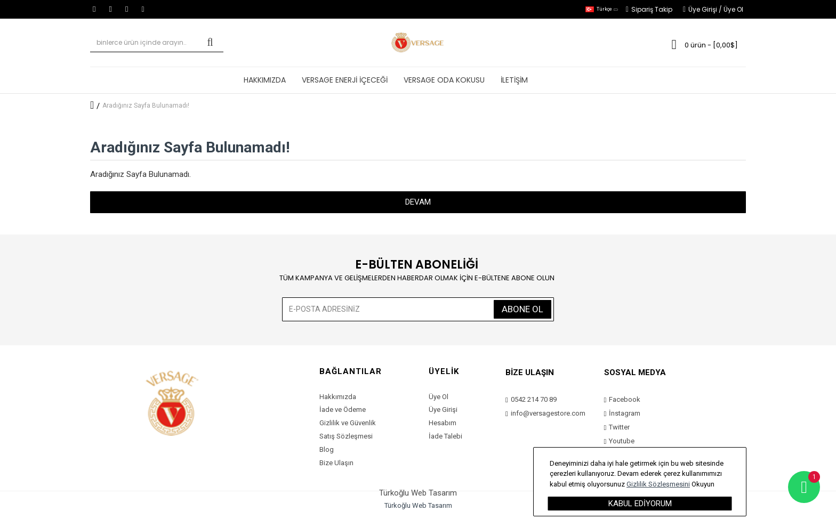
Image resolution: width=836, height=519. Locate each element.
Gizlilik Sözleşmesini (658, 484)
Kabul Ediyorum (640, 503)
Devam (418, 202)
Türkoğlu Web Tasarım (418, 505)
